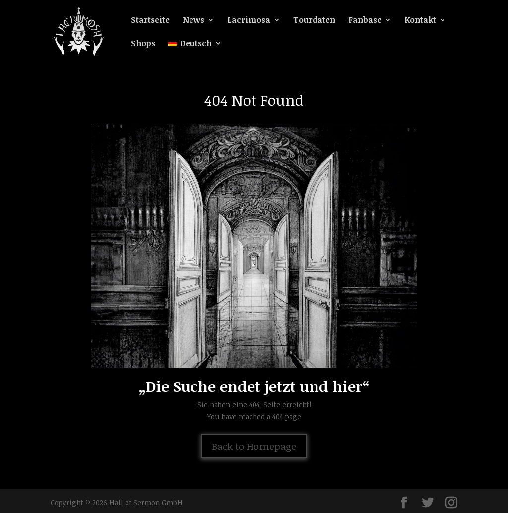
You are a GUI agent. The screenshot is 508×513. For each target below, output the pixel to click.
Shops (143, 44)
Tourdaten (314, 20)
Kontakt (420, 20)
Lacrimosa (248, 20)
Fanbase (364, 20)
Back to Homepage (254, 446)
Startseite (150, 20)
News (193, 20)
